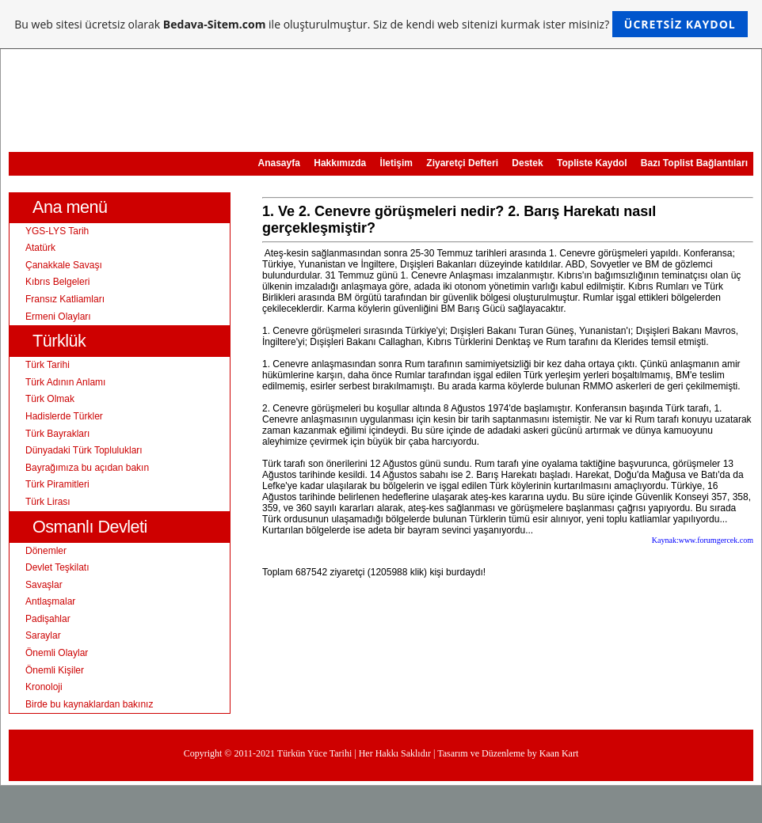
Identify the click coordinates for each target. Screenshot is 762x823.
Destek (527, 163)
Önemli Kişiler (54, 670)
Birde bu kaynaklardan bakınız (89, 704)
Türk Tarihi (47, 364)
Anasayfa (279, 163)
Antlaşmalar (50, 601)
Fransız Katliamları (65, 299)
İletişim (396, 163)
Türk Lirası (47, 501)
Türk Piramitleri (57, 484)
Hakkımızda (340, 163)
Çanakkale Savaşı (63, 265)
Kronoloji (44, 686)
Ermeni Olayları (58, 316)
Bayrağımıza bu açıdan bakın (87, 467)
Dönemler (46, 550)
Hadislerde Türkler (64, 416)
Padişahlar (47, 618)
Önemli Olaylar (56, 652)
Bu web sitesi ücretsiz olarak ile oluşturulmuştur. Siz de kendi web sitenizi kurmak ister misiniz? (380, 24)
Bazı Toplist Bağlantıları (694, 163)
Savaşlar (44, 584)
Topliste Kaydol (592, 163)
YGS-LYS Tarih (57, 231)
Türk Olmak (49, 398)
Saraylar (43, 635)
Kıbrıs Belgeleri (57, 281)
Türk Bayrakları (57, 433)
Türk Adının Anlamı (65, 382)
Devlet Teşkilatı (57, 567)
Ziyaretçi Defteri (462, 163)
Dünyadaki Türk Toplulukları (84, 450)
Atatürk (40, 247)
